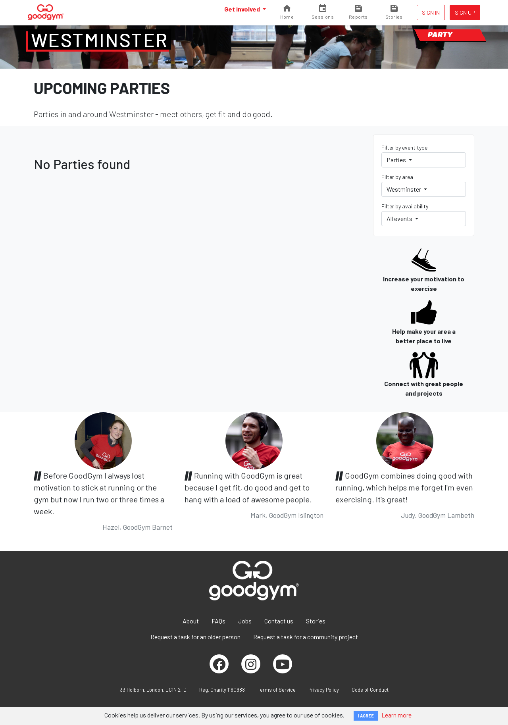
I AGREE (366, 715)
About (191, 621)
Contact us (278, 621)
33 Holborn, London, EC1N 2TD (153, 690)
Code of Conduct (370, 690)
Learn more (396, 715)
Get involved (242, 9)
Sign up (465, 12)
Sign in (431, 12)
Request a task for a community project (305, 636)
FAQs (218, 621)
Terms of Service (277, 690)
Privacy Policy (323, 690)
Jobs (245, 621)
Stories (315, 621)
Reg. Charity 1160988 (222, 690)
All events (400, 218)
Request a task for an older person (195, 636)
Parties (397, 159)
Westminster (99, 39)
